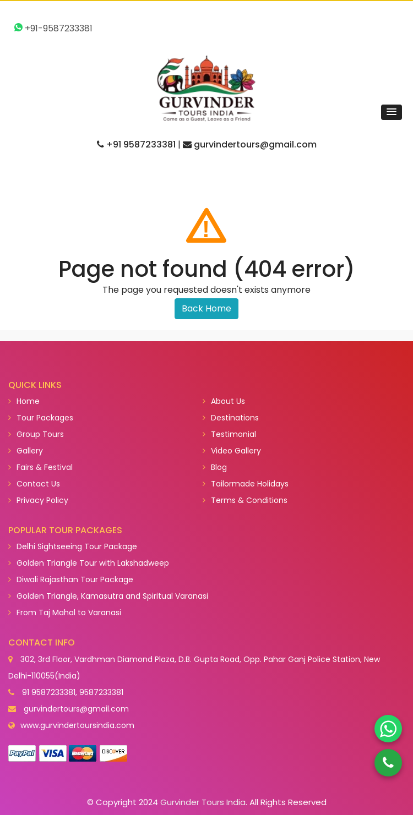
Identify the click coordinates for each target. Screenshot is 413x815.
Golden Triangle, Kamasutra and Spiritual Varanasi (108, 595)
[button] (391, 112)
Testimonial (229, 434)
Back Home (206, 308)
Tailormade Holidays (246, 483)
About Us (224, 401)
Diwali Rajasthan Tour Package (70, 579)
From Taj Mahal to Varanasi (64, 612)
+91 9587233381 (136, 144)
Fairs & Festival (40, 467)
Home (24, 401)
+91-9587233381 (53, 28)
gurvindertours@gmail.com (250, 144)
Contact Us (34, 483)
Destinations (231, 417)
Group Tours (36, 434)
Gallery (25, 450)
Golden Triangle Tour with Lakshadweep (88, 562)
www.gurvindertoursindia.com (77, 725)
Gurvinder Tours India (203, 802)
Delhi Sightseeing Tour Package (72, 546)
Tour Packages (40, 417)
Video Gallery (232, 450)
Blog (215, 467)
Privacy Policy (38, 500)
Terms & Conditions (245, 500)
